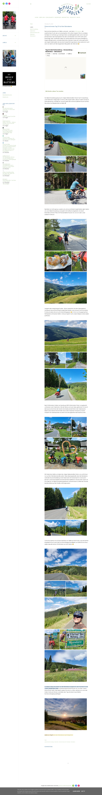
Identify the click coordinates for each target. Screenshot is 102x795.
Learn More (76, 791)
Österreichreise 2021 (34, 32)
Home (36, 17)
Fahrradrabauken (6, 164)
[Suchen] (88, 4)
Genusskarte (50, 17)
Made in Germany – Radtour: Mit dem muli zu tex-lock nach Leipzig (9, 123)
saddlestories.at (6, 156)
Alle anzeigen (6, 183)
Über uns (42, 17)
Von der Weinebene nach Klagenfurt (63, 735)
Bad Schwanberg (34, 29)
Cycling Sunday (6, 137)
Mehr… (79, 17)
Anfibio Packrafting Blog (8, 172)
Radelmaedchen (6, 121)
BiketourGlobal (6, 129)
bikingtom (5, 179)
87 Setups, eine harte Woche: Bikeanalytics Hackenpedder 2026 (7, 131)
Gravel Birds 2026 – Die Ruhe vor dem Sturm (9, 181)
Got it (83, 791)
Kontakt (69, 785)
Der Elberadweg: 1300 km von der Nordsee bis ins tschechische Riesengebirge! (9, 158)
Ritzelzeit (5, 115)
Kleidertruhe (5, 97)
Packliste (73, 17)
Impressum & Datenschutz (63, 785)
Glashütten (32, 30)
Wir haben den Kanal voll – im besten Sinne (9, 174)
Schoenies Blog (6, 144)
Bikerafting (65, 17)
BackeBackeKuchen (7, 95)
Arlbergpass (78, 31)
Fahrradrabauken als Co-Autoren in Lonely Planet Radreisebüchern (8, 166)
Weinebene (32, 36)
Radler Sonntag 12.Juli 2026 (9, 116)
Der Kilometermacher (8, 108)
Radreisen (58, 17)
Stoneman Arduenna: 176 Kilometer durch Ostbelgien (9, 139)
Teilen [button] (31, 24)
